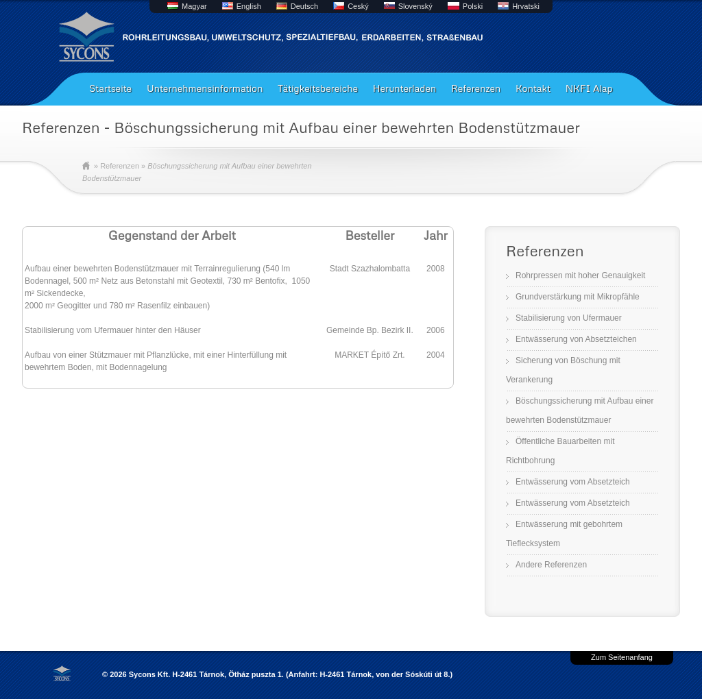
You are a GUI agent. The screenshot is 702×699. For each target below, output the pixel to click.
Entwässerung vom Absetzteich (573, 482)
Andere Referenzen (551, 564)
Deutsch (304, 6)
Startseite (110, 88)
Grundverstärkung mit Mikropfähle (578, 297)
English (249, 6)
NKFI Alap (589, 88)
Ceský (358, 6)
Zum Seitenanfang (622, 657)
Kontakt (533, 88)
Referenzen (475, 88)
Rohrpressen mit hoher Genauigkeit (580, 275)
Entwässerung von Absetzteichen (576, 339)
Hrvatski (526, 6)
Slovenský (415, 6)
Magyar (194, 6)
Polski (473, 6)
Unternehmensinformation (205, 88)
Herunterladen (405, 88)
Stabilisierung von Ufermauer (569, 318)
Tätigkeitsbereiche (318, 88)
